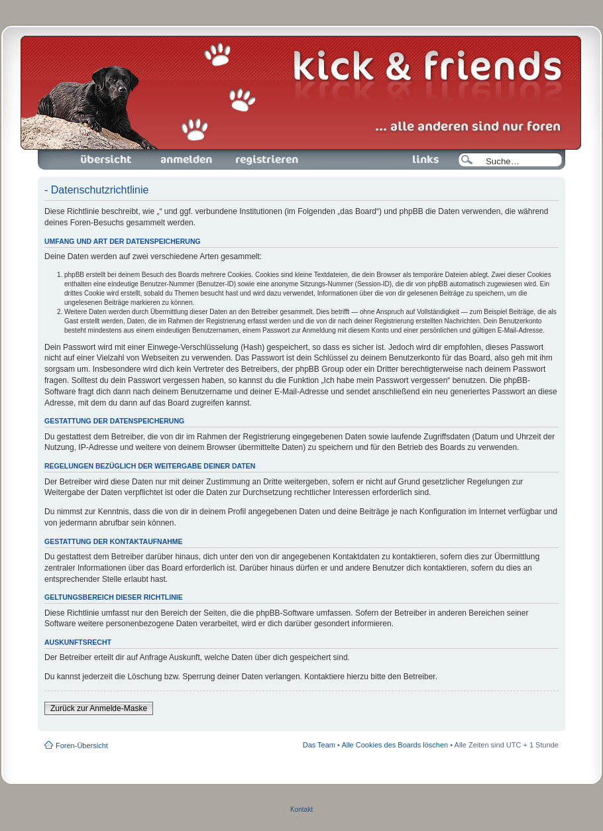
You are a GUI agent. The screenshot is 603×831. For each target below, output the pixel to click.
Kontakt (301, 809)
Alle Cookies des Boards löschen (394, 745)
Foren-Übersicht (106, 160)
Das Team (319, 745)
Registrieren (265, 160)
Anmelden (186, 160)
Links (420, 160)
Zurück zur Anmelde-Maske (98, 708)
